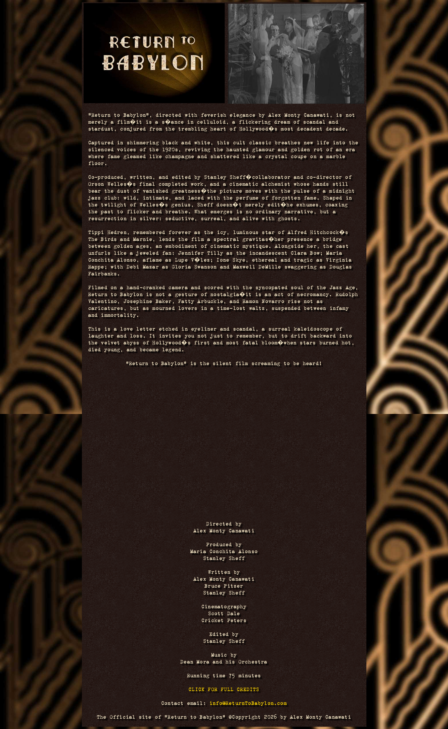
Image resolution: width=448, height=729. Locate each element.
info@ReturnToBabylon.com (248, 703)
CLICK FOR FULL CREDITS (224, 689)
